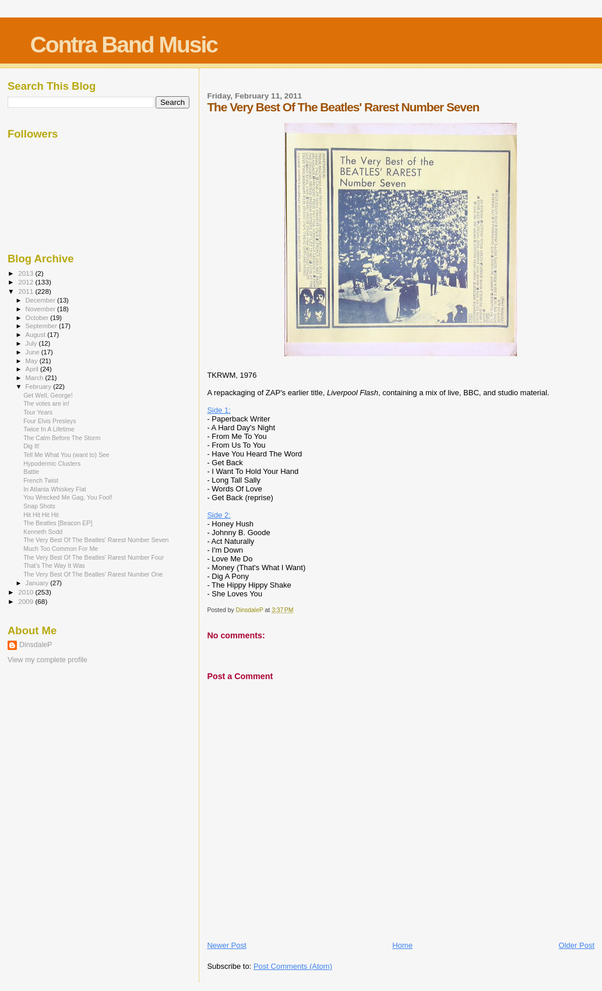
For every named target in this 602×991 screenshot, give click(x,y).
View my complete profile (47, 660)
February (40, 386)
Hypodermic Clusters (51, 463)
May (33, 360)
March (35, 377)
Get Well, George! (47, 395)
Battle (31, 471)
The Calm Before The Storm (61, 437)
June (33, 352)
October (38, 317)
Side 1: (218, 410)
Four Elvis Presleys (49, 420)
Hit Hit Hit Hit (41, 514)
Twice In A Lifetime (49, 429)
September (42, 325)
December (41, 300)
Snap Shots (39, 505)
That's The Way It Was (54, 565)
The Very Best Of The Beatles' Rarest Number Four (93, 557)
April (33, 369)
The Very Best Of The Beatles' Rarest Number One (93, 574)
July (32, 343)
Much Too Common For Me (60, 548)
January (38, 582)
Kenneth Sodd (42, 531)
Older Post (576, 945)
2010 (26, 592)
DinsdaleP (35, 645)
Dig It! (31, 445)
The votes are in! (46, 403)
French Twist (40, 480)
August (37, 334)
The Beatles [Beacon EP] (57, 522)
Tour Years (37, 412)
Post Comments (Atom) (293, 966)
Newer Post (226, 945)
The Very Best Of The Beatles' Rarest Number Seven (95, 539)
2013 (26, 273)
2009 (26, 601)
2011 (26, 291)
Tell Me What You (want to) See (66, 454)
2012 (26, 282)
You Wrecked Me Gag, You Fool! (67, 497)
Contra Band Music (123, 44)
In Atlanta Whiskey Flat (54, 489)
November (41, 308)
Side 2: (218, 515)
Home (402, 945)
